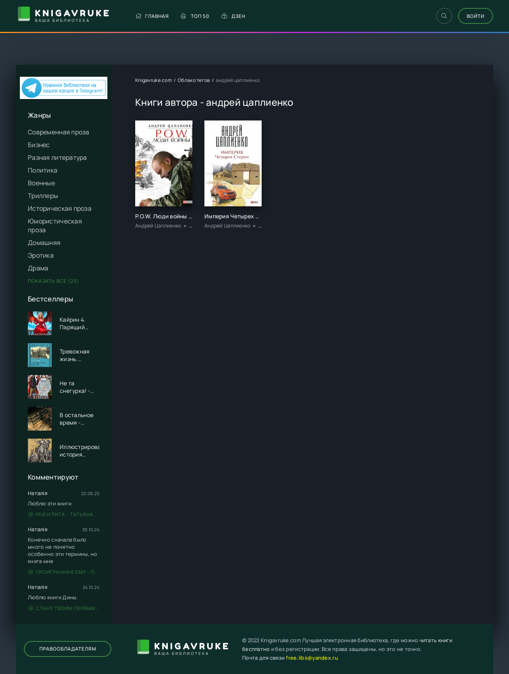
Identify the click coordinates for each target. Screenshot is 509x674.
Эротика (41, 255)
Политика (42, 170)
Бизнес (39, 144)
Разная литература (57, 157)
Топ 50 (195, 16)
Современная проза (58, 132)
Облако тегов (194, 80)
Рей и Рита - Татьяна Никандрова (63, 514)
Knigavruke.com (153, 80)
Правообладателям (67, 648)
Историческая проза (59, 208)
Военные (41, 183)
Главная (152, 16)
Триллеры (43, 195)
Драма (38, 268)
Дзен (233, 16)
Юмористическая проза (55, 225)
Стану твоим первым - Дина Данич (63, 608)
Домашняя (44, 242)
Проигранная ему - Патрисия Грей (63, 572)
